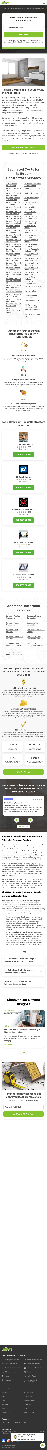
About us (5, 1408)
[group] (23, 1029)
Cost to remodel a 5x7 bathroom (31, 245)
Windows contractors (33, 1360)
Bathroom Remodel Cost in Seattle (13, 300)
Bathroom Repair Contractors (12, 624)
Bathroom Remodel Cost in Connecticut (13, 222)
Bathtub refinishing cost (31, 199)
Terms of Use (28, 1392)
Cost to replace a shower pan (31, 264)
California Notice (29, 1400)
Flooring (28, 1372)
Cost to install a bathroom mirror (30, 217)
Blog (3, 1396)
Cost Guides (6, 1423)
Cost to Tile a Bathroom (29, 278)
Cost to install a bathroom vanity (30, 222)
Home (5, 9)
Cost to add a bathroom (29, 208)
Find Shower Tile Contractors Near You (35, 645)
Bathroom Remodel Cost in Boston (13, 208)
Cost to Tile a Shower (32, 286)
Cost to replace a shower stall (31, 269)
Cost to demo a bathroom (30, 213)
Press (25, 1408)
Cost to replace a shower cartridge (31, 259)
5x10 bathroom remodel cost (11, 185)
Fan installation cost (32, 291)
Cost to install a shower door (30, 231)
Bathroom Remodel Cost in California (13, 213)
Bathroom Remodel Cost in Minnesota (13, 259)
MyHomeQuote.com (11, 1445)
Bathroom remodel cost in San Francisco (14, 291)
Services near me (21, 1423)
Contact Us (6, 1412)
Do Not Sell (27, 1404)
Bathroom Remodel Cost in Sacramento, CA (13, 281)
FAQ (3, 1400)
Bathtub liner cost (31, 193)
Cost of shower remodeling (30, 203)
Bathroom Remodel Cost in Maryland (13, 250)
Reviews (5, 1404)
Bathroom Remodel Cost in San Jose (13, 296)
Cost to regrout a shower (31, 241)
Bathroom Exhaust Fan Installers (14, 638)
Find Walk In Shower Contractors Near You (14, 653)
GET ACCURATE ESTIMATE (23, 147)
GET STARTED (23, 772)
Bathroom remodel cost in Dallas (13, 227)
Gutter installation (32, 1364)
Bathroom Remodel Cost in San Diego (13, 286)
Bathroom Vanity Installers (12, 631)
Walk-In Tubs (30, 1376)
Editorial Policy (29, 1412)
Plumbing (6, 1380)
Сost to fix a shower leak (32, 315)
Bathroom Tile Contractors (32, 624)
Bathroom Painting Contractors (13, 617)
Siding (5, 1376)
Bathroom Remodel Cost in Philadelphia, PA (13, 274)
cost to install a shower (30, 227)
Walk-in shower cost (32, 310)
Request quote (23, 455)
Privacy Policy (28, 1396)
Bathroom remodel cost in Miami (13, 255)
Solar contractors (9, 1364)
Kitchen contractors (32, 1368)
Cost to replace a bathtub (31, 255)
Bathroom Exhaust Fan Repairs (36, 631)
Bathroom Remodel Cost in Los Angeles (13, 245)
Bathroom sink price (32, 188)
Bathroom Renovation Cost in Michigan (13, 310)
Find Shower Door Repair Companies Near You (15, 646)
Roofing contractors (10, 1360)
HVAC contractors (9, 1372)
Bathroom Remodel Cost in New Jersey (13, 264)
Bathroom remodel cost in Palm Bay (13, 269)
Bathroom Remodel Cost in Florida (13, 236)
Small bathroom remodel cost (30, 297)
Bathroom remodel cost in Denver (13, 231)
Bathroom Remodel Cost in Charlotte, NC (14, 217)
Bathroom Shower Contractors (34, 617)
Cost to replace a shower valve (31, 273)
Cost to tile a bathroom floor (30, 283)
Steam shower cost (31, 300)
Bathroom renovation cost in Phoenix (32, 185)
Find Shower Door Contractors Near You (35, 638)
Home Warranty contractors (31, 1381)
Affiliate (4, 1392)
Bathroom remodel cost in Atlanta (13, 199)
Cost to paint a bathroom (30, 236)
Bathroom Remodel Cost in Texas (13, 305)
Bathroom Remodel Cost (13, 189)
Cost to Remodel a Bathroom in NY (31, 250)
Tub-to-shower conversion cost (30, 306)
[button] (20, 826)
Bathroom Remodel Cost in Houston (13, 241)
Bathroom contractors (16, 9)
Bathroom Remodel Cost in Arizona (13, 194)
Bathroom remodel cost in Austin (13, 203)
